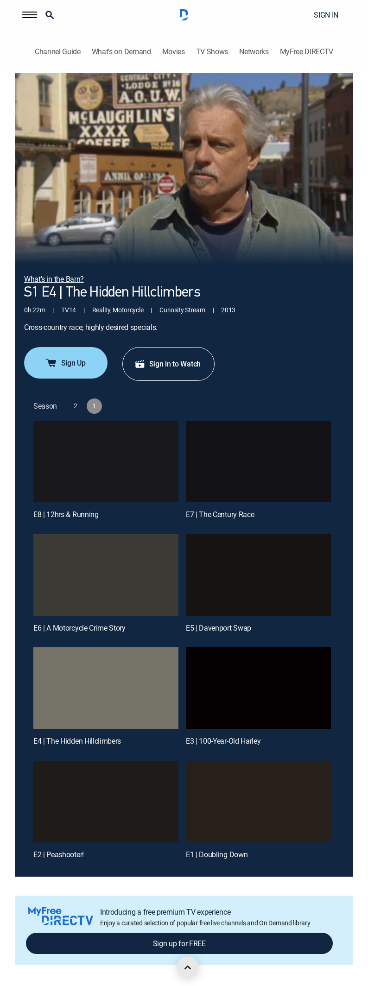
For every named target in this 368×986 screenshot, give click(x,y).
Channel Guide (58, 52)
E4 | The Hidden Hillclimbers (77, 741)
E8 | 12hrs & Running (66, 514)
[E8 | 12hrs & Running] (105, 461)
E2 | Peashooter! (58, 854)
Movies (173, 52)
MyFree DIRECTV (307, 52)
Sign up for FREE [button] (179, 943)
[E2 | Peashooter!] (105, 801)
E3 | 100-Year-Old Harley (223, 741)
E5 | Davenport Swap (218, 628)
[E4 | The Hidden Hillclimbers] (105, 688)
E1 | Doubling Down (216, 854)
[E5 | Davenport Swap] (258, 575)
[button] (29, 14)
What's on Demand (121, 52)
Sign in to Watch (167, 363)
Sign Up (65, 362)
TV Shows (212, 52)
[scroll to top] (188, 967)
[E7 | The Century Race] (258, 461)
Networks (253, 52)
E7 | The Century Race (220, 514)
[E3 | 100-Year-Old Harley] (258, 688)
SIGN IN (326, 15)
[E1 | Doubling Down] (258, 801)
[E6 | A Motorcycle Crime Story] (105, 575)
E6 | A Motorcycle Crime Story (79, 628)
